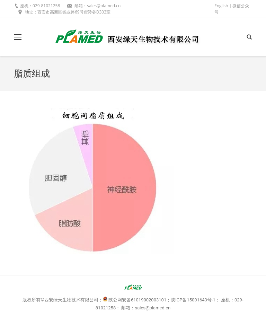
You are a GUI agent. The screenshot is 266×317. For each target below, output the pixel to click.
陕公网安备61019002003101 (137, 299)
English (221, 6)
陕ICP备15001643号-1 (193, 299)
